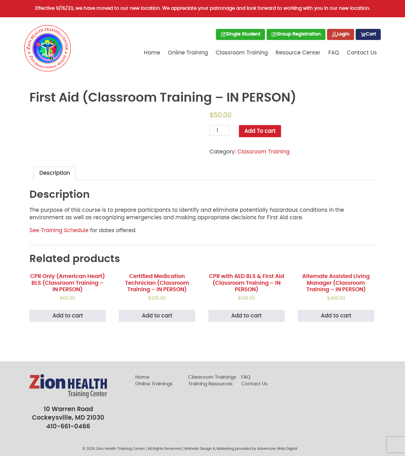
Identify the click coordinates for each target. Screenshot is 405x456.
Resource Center (298, 52)
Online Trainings (154, 384)
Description (54, 173)
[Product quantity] (219, 130)
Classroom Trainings (212, 377)
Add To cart (260, 131)
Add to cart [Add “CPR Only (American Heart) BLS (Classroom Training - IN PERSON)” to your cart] (67, 316)
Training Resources (210, 384)
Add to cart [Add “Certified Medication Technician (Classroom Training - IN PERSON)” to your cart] (157, 316)
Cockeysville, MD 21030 (68, 418)
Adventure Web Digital (277, 449)
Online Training (188, 52)
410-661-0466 (68, 427)
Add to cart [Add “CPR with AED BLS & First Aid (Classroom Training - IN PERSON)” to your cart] (246, 316)
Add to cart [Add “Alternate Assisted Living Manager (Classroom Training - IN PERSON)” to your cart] (336, 316)
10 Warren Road (68, 409)
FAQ (333, 52)
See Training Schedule (59, 230)
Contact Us (362, 52)
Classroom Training (242, 52)
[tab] (54, 173)
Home (152, 52)
